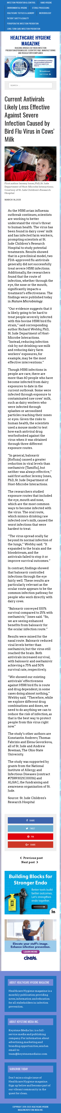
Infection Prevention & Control (21, 2)
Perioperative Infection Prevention (23, 23)
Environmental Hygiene (17, 7)
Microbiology (45, 13)
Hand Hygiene (46, 2)
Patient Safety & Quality (18, 18)
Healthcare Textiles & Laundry (20, 13)
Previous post (31, 858)
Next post (29, 862)
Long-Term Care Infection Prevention (23, 28)
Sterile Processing (40, 7)
